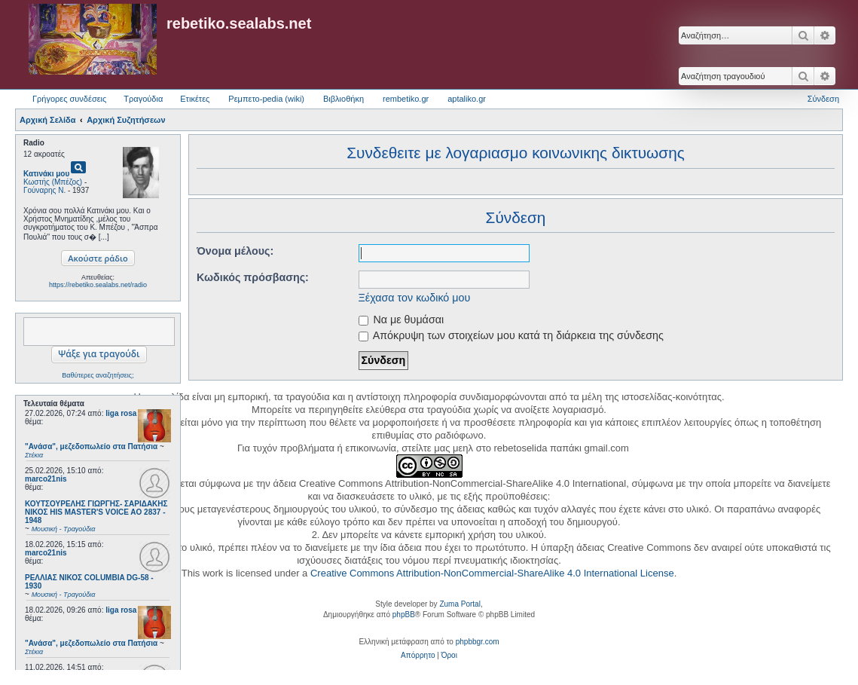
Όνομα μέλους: (235, 251)
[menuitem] (418, 655)
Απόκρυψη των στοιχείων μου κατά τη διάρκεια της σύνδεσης (511, 335)
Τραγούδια (143, 98)
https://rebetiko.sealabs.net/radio (98, 285)
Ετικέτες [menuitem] (194, 98)
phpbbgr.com (477, 642)
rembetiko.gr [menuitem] (406, 98)
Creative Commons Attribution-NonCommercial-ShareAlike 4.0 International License (492, 573)
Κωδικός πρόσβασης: (253, 277)
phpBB (403, 614)
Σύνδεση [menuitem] (823, 98)
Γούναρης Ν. (44, 190)
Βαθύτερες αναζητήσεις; (97, 375)
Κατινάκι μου (46, 174)
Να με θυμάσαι (401, 319)
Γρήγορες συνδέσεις (69, 98)
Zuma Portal (459, 604)
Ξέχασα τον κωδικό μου (415, 298)
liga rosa (120, 413)
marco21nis (46, 479)
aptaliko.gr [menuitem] (466, 98)
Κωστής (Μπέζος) (52, 182)
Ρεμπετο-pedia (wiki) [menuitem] (266, 98)
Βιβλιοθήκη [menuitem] (343, 98)
